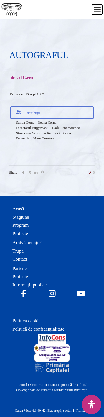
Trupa (18, 251)
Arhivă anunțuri (27, 242)
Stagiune (20, 217)
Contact (19, 259)
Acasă (18, 208)
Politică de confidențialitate (38, 329)
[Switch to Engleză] (84, 12)
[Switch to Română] (84, 6)
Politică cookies (27, 320)
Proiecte (20, 233)
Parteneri (20, 268)
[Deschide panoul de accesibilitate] (91, 404)
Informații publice (29, 285)
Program (20, 225)
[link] (52, 339)
